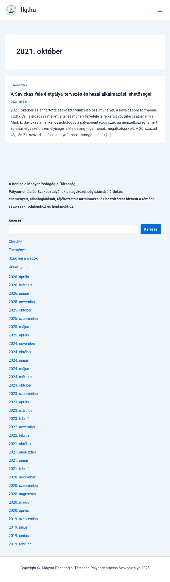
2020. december (22, 477)
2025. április (19, 335)
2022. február (20, 435)
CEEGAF (16, 241)
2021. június (19, 460)
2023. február (20, 418)
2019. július (18, 527)
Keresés (15, 220)
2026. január (19, 293)
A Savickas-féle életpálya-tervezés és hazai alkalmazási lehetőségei (81, 94)
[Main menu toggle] (159, 10)
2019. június (19, 535)
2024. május (19, 368)
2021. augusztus (22, 452)
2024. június (19, 360)
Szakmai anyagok (23, 258)
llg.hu (28, 9)
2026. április (19, 277)
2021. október (20, 444)
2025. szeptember (24, 318)
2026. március (20, 285)
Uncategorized (21, 266)
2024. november (22, 343)
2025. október (20, 310)
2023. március (20, 410)
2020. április (19, 510)
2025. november (22, 302)
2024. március (20, 377)
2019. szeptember (24, 519)
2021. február (20, 468)
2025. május (19, 326)
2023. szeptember (24, 393)
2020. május (19, 502)
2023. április (19, 402)
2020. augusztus (22, 494)
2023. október (20, 385)
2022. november (22, 427)
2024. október (20, 352)
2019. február (20, 544)
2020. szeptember (24, 485)
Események (19, 85)
